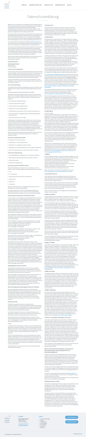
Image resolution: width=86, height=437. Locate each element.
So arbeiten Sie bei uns (35, 5)
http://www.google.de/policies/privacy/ (53, 152)
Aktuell (69, 5)
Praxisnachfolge (60, 5)
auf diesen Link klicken (71, 77)
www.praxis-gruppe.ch (34, 42)
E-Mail (38, 193)
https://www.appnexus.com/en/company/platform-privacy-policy (58, 171)
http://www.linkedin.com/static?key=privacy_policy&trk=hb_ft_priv (59, 267)
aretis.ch (80, 433)
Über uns (24, 5)
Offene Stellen (48, 5)
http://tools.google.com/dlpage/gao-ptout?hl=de (55, 74)
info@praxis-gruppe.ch (71, 373)
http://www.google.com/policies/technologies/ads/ (62, 150)
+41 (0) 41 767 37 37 (24, 424)
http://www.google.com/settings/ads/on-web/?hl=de (56, 93)
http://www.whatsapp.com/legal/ (64, 315)
